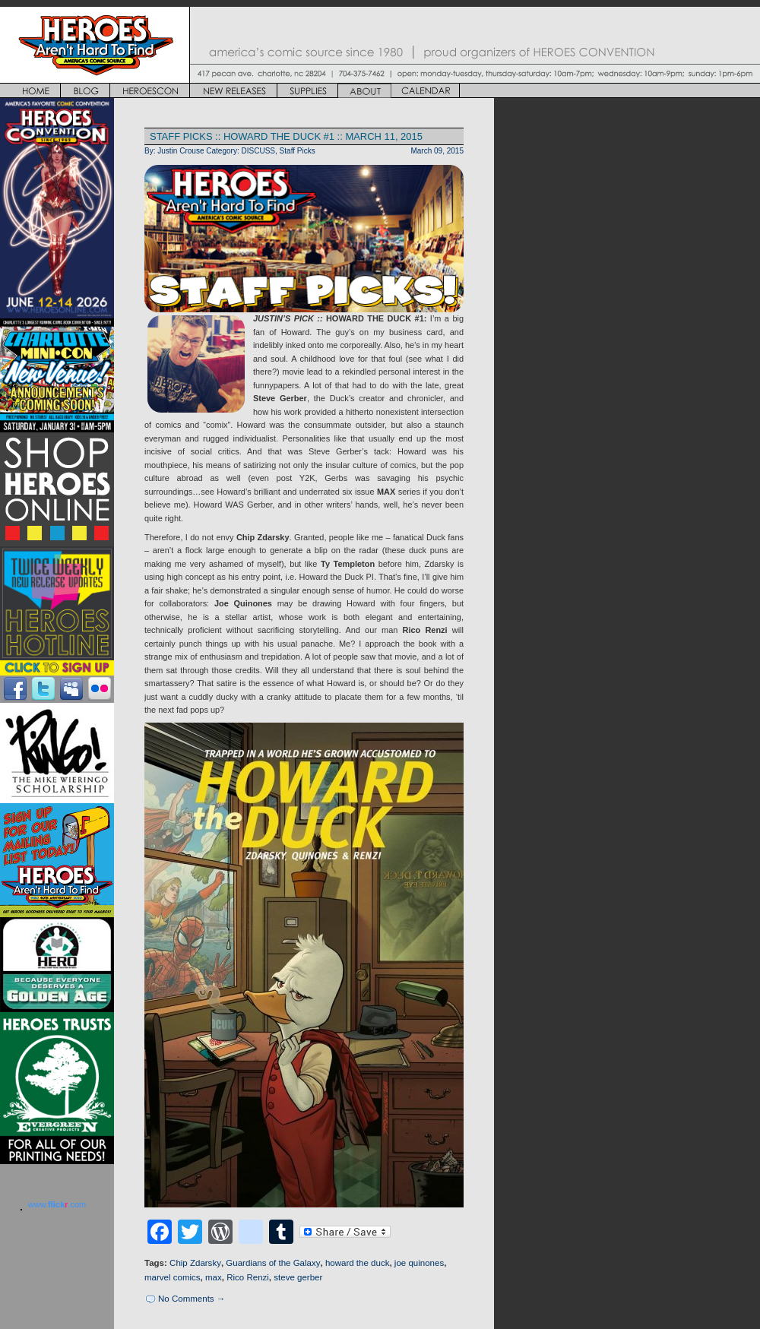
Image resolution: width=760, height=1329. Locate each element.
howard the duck (357, 1262)
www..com (57, 1204)
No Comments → (191, 1298)
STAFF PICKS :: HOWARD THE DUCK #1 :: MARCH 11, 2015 (286, 136)
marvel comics (172, 1277)
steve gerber (298, 1277)
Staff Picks (297, 151)
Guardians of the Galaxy (273, 1262)
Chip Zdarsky (195, 1262)
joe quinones (419, 1262)
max (213, 1277)
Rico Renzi (247, 1277)
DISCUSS (259, 151)
